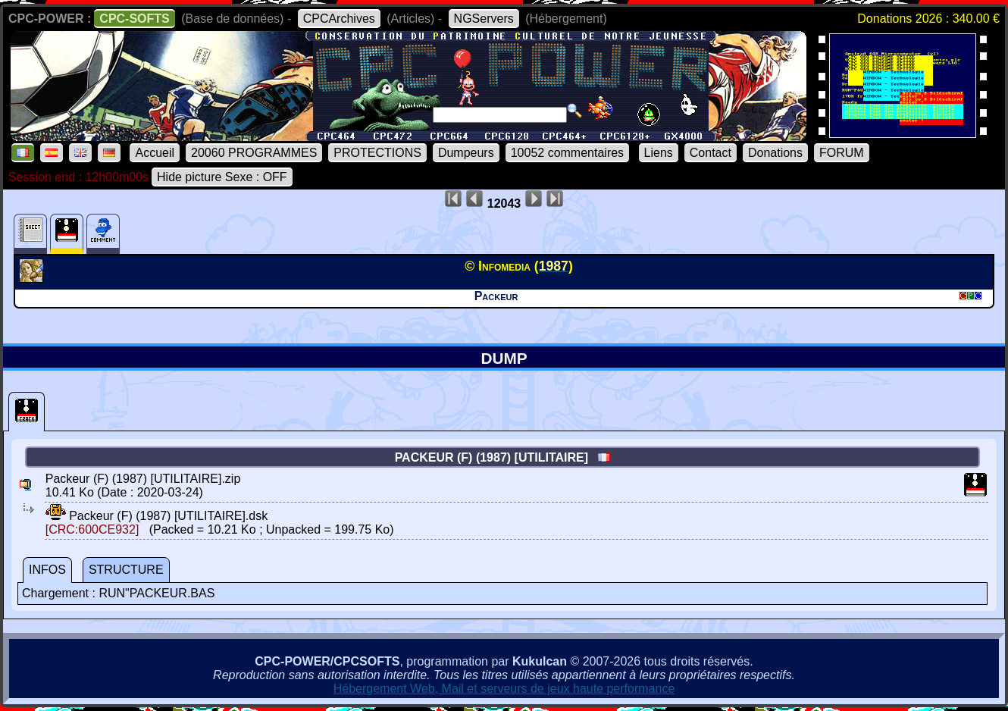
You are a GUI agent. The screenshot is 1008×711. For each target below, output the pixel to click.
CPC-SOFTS (134, 18)
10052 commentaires (567, 152)
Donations (775, 152)
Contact (710, 152)
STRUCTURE (126, 569)
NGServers (484, 18)
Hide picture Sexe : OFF (222, 177)
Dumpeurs (466, 152)
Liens (658, 152)
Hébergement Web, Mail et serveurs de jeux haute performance (504, 688)
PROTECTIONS (377, 152)
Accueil (154, 152)
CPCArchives (339, 18)
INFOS (47, 569)
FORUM (841, 152)
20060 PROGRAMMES (254, 152)
